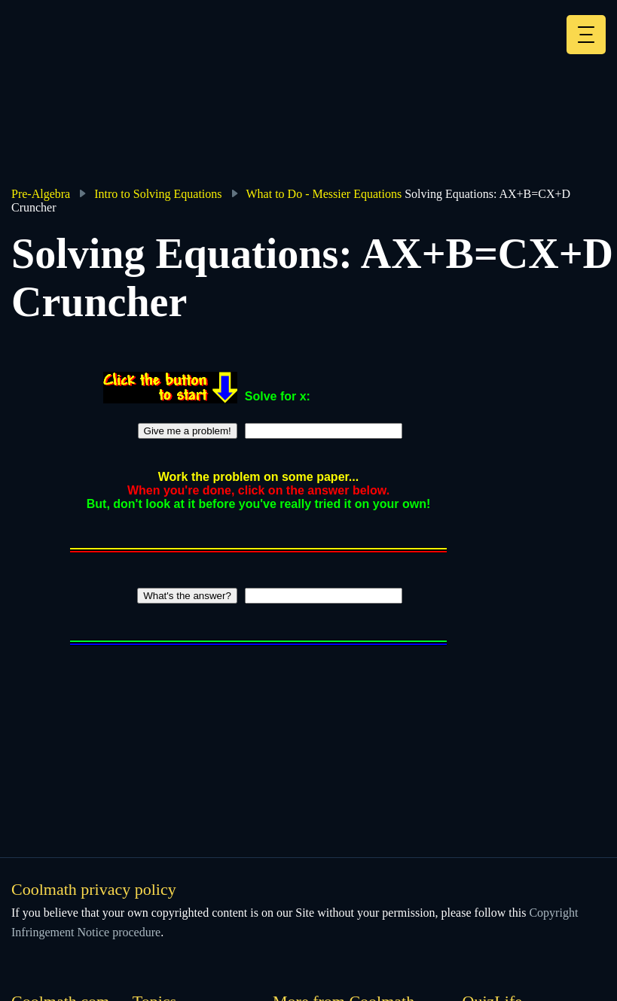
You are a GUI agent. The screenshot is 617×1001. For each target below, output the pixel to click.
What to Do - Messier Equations (324, 193)
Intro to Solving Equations (157, 193)
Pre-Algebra (40, 193)
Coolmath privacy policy (93, 889)
